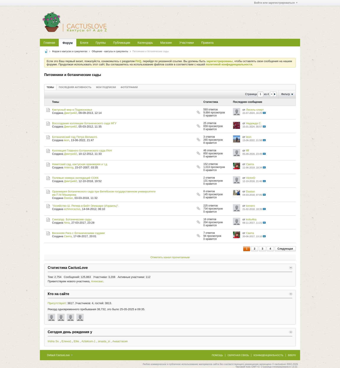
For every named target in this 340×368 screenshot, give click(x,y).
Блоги (84, 42)
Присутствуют (57, 303)
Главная (49, 42)
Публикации (121, 42)
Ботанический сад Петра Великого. (75, 137)
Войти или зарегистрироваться (276, 2)
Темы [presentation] (50, 87)
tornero (250, 205)
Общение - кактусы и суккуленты (110, 51)
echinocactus (72, 209)
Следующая (285, 248)
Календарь (145, 42)
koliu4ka (251, 219)
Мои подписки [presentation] (106, 87)
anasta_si (104, 341)
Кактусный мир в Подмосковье (72, 109)
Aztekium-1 (89, 341)
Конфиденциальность (268, 355)
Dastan (68, 198)
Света (250, 164)
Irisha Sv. (53, 341)
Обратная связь (238, 355)
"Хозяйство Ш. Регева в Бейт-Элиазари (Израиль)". (85, 205)
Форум (67, 43)
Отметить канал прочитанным (170, 257)
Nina (67, 222)
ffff (247, 150)
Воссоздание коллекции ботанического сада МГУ (84, 123)
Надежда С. (254, 123)
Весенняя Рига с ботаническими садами (78, 233)
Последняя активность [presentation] (75, 87)
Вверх (292, 355)
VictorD (250, 177)
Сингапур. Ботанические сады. (72, 219)
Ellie (76, 341)
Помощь (217, 355)
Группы (101, 42)
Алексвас (97, 281)
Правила (207, 42)
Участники (186, 42)
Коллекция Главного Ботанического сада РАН (82, 150)
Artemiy (68, 167)
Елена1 (66, 341)
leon (66, 140)
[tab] (50, 87)
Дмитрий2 (70, 113)
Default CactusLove (60, 355)
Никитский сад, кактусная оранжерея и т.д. (80, 164)
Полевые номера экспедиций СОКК (75, 177)
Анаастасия (120, 341)
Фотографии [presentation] (129, 87)
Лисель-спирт (255, 109)
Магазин (166, 42)
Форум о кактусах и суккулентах (69, 51)
